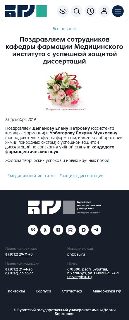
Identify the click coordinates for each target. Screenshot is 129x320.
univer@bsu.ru (79, 277)
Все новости (65, 29)
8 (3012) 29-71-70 (19, 254)
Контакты (16, 291)
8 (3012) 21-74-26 (18, 269)
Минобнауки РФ (107, 291)
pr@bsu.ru (76, 254)
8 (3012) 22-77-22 (19, 273)
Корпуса (43, 291)
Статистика (72, 291)
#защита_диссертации (81, 176)
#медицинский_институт (31, 176)
